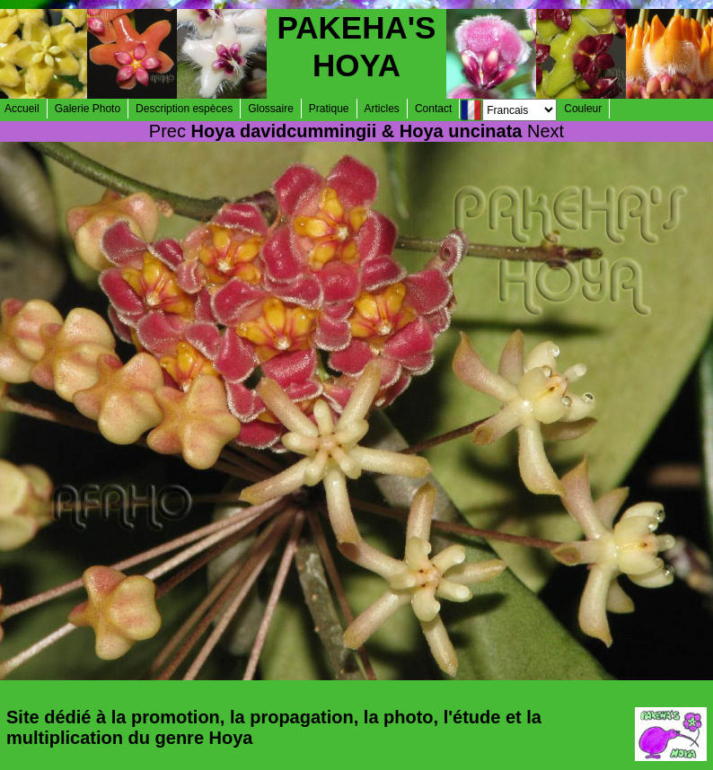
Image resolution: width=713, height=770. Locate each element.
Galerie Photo (87, 108)
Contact (433, 108)
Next (545, 131)
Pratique (329, 108)
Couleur (583, 108)
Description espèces (184, 108)
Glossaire (271, 108)
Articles (382, 108)
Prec (167, 131)
